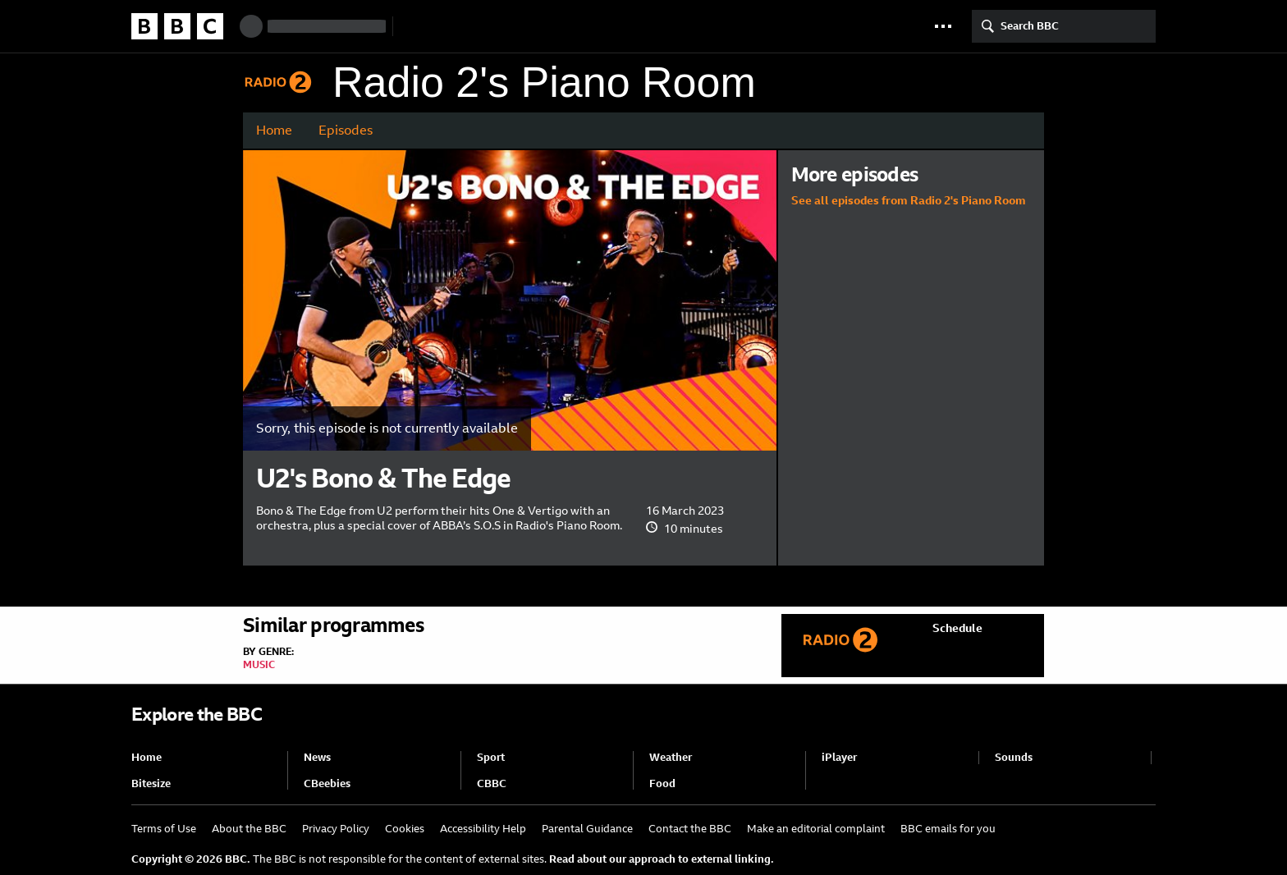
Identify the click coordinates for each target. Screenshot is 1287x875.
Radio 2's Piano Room (544, 82)
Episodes (345, 130)
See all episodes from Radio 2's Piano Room (908, 200)
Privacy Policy (335, 828)
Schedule (957, 627)
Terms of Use (163, 828)
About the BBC (249, 828)
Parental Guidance (587, 828)
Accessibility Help (483, 828)
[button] (943, 26)
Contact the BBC (689, 828)
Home (274, 130)
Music (259, 665)
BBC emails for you (948, 828)
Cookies (404, 828)
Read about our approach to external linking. (661, 859)
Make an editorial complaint (816, 828)
